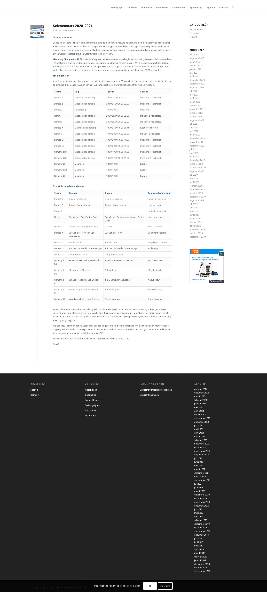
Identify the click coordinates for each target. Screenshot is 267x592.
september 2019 (198, 196)
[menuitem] (116, 7)
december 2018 (197, 229)
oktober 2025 (196, 54)
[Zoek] (233, 7)
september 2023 (198, 83)
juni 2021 (194, 153)
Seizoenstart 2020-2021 (73, 26)
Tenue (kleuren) (92, 400)
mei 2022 (194, 131)
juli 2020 (194, 175)
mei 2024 (194, 73)
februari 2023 (196, 105)
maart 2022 (195, 134)
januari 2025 (195, 69)
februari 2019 (196, 222)
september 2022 (198, 116)
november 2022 (197, 109)
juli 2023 (194, 91)
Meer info (165, 586)
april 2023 (194, 98)
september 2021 (198, 145)
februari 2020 (196, 186)
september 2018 (198, 237)
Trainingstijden (92, 405)
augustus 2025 (197, 58)
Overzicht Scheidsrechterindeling (156, 390)
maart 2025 (195, 62)
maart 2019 (195, 218)
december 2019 (197, 189)
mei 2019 (194, 211)
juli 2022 (194, 124)
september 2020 (198, 167)
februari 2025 (196, 65)
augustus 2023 (197, 87)
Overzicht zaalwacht (149, 395)
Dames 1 (34, 395)
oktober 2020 (196, 164)
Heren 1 (34, 390)
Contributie (90, 410)
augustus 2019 (197, 200)
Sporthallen (90, 395)
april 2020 (194, 182)
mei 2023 (194, 94)
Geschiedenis (92, 390)
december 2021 (197, 138)
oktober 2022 (196, 113)
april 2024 (194, 76)
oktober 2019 (196, 193)
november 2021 (197, 142)
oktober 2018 (196, 233)
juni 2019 (194, 207)
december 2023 (197, 80)
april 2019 (194, 215)
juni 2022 (194, 127)
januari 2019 (195, 226)
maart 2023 (195, 102)
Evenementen (196, 29)
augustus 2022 (197, 120)
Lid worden (90, 415)
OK (149, 586)
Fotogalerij (195, 33)
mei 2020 (194, 178)
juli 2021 (194, 149)
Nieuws (58, 30)
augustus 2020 (197, 171)
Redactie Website (74, 30)
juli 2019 (194, 204)
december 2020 (197, 160)
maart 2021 (195, 156)
